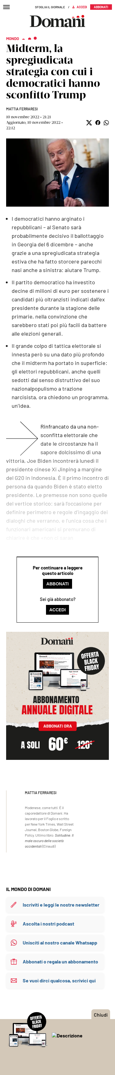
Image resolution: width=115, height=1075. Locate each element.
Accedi (57, 609)
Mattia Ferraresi (22, 109)
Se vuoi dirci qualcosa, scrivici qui (59, 980)
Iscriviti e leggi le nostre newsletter (61, 904)
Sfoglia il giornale (50, 7)
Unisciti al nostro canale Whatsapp (60, 942)
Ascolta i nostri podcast (48, 923)
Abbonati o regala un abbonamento (60, 961)
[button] (89, 122)
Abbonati (57, 583)
